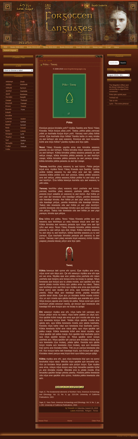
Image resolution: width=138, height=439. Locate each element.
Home (69, 421)
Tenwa (95, 411)
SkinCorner (134, 436)
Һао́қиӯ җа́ (113, 98)
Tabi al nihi (113, 101)
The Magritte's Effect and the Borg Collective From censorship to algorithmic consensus (119, 88)
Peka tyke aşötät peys (117, 95)
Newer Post (43, 421)
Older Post (96, 421)
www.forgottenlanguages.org (75, 69)
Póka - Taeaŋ (50, 64)
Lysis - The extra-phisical (119, 104)
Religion (88, 411)
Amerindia (80, 411)
